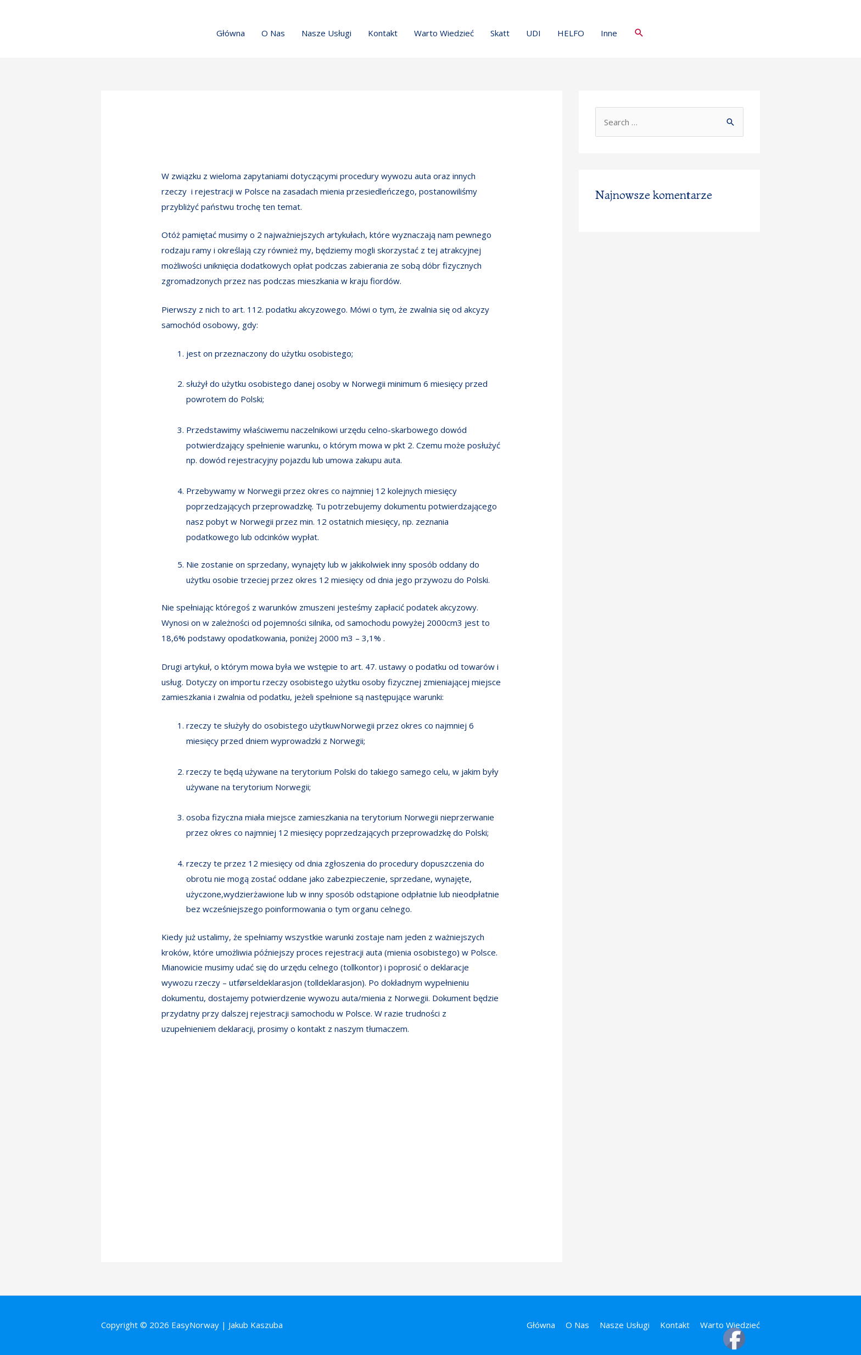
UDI (533, 32)
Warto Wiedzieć (444, 32)
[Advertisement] (331, 1137)
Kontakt (383, 32)
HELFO (570, 32)
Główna (230, 32)
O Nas (273, 32)
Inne (609, 32)
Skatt (500, 32)
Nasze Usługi (326, 32)
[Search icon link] (639, 32)
